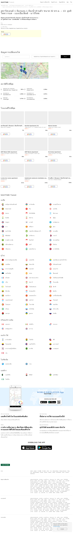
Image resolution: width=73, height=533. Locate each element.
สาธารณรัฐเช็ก (67, 484)
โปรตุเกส (58, 488)
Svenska (67, 472)
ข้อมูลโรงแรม (54, 2)
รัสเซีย (51, 508)
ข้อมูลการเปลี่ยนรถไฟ (44, 2)
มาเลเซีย (41, 482)
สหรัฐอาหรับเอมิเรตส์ (34, 479)
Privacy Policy (56, 526)
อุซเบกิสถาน (54, 483)
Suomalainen (58, 472)
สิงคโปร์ (63, 482)
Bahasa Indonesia (63, 471)
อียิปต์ (54, 492)
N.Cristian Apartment (54, 152)
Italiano (53, 472)
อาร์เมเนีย (40, 479)
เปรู (39, 492)
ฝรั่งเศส (51, 486)
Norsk (63, 472)
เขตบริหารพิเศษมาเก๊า (34, 482)
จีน (55, 479)
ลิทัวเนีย (55, 487)
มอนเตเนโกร (32, 488)
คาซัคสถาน (53, 480)
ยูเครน (47, 508)
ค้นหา (65, 56)
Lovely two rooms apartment (9, 178)
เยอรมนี (31, 486)
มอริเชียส (57, 492)
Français (41, 472)
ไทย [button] (71, 2)
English (35, 471)
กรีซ (31, 487)
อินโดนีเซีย (66, 479)
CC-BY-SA (46, 78)
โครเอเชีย (38, 487)
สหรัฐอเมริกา (67, 508)
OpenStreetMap (37, 78)
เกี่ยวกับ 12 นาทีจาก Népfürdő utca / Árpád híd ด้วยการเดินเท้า (14, 28)
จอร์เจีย (58, 479)
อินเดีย (36, 480)
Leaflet (31, 78)
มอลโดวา (68, 487)
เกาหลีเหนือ (60, 483)
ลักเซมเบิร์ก (60, 487)
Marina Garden (52, 125)
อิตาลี (52, 487)
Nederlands (32, 473)
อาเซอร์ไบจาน (46, 479)
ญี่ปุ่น (42, 480)
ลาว (57, 480)
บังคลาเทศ (52, 479)
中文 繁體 (39, 471)
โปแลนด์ (53, 488)
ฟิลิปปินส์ (45, 482)
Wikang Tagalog (36, 472)
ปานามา (62, 508)
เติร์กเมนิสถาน (38, 483)
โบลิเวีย (40, 491)
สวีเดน (31, 508)
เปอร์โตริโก (52, 491)
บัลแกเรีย (55, 484)
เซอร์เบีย (66, 488)
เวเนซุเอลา (36, 492)
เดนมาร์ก (36, 486)
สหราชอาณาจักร (57, 486)
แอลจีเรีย (50, 492)
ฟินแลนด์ (47, 486)
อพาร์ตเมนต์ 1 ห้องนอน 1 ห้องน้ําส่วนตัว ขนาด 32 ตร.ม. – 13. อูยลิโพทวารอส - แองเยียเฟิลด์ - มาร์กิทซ (36, 12)
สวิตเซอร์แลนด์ (61, 484)
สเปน (44, 486)
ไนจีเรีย (61, 492)
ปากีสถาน (50, 482)
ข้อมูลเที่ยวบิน (62, 2)
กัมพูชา (45, 480)
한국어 (48, 471)
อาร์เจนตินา (36, 491)
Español (49, 472)
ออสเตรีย (36, 484)
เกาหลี (49, 480)
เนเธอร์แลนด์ (45, 488)
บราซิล (31, 492)
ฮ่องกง (62, 479)
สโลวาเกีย (40, 508)
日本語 (31, 471)
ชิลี (43, 491)
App (67, 2)
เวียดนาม (49, 483)
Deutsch (45, 472)
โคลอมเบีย (47, 491)
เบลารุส (44, 508)
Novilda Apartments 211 (32, 125)
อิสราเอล (32, 480)
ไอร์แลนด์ (42, 487)
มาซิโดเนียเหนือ (39, 488)
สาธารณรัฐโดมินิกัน (63, 491)
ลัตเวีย (64, 487)
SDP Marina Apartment (31, 152)
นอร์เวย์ (50, 488)
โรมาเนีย (62, 488)
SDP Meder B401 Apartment (9, 152)
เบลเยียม (51, 484)
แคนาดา (54, 508)
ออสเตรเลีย (43, 492)
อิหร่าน (39, 480)
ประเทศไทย (32, 483)
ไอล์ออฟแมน (47, 487)
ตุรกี (42, 483)
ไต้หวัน (45, 483)
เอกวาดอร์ (57, 491)
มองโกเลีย (67, 480)
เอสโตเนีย (40, 486)
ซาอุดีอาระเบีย (58, 482)
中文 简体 (44, 471)
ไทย (51, 471)
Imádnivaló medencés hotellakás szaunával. (38, 178)
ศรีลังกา (60, 480)
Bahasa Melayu (56, 471)
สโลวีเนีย (35, 508)
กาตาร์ (54, 482)
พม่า (64, 480)
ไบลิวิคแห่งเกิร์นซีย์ (64, 486)
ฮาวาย (31, 491)
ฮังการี (34, 487)
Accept (62, 529)
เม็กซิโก (58, 508)
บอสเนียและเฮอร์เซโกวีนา (44, 484)
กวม (47, 492)
